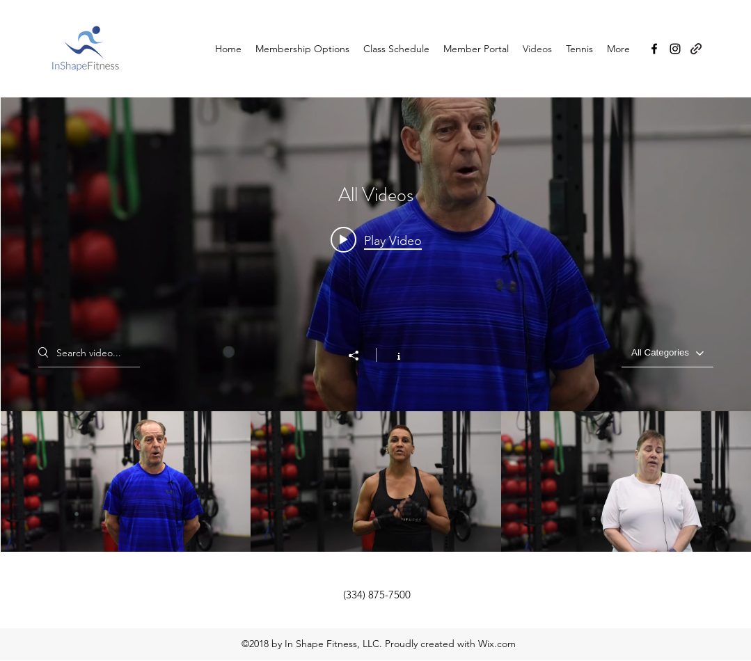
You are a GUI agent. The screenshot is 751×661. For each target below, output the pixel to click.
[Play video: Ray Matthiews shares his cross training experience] (376, 240)
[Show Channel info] (391, 355)
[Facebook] (654, 49)
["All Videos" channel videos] (376, 481)
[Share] (360, 356)
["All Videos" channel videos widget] (376, 324)
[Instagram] (675, 49)
